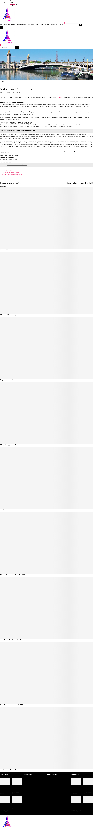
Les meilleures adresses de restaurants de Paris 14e (10, 770)
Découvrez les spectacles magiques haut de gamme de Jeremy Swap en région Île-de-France (5, 789)
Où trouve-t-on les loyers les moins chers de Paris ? (79, 183)
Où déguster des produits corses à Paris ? (10, 183)
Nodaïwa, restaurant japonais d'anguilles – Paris (10, 445)
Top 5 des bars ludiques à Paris (6, 250)
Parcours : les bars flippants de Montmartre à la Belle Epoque (12, 705)
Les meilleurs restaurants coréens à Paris (56, 783)
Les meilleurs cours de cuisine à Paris (8, 510)
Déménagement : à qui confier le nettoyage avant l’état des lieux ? (17, 805)
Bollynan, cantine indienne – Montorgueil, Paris (10, 315)
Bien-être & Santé (54, 24)
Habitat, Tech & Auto (44, 24)
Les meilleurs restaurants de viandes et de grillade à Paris (58, 793)
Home (1, 24)
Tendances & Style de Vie (33, 24)
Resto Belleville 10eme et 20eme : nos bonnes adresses (15, 169)
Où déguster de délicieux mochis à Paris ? (8, 380)
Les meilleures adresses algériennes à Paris (12, 174)
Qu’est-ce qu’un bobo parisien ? (54, 790)
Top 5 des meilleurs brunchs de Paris (10, 173)
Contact (62, 24)
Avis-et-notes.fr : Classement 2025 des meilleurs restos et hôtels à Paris (57, 779)
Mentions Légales (27, 778)
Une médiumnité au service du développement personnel (16, 788)
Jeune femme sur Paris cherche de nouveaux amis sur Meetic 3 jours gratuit (57, 786)
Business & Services (21, 24)
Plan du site (26, 781)
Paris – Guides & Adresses (9, 24)
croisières (61, 97)
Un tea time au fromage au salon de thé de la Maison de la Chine (13, 575)
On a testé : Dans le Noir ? (8, 171)
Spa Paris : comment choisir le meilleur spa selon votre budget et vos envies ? (5, 806)
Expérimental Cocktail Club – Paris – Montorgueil (10, 640)
